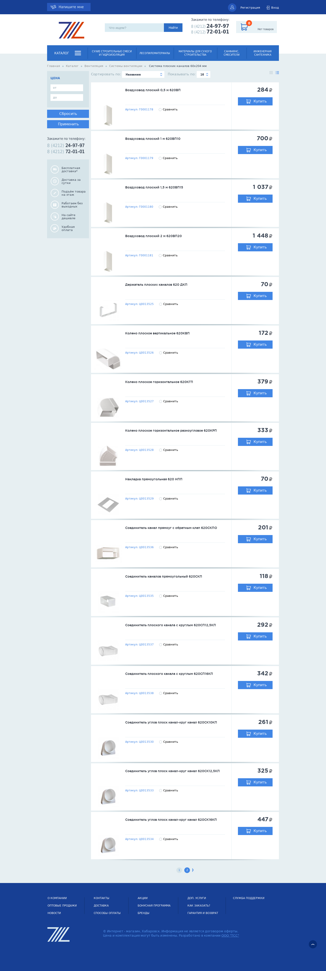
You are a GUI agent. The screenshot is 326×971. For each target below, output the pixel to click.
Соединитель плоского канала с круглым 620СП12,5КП (170, 625)
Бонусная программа (154, 905)
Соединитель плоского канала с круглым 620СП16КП (169, 674)
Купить (260, 101)
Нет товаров (265, 29)
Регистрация (250, 7)
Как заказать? (198, 905)
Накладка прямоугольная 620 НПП (153, 479)
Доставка (101, 905)
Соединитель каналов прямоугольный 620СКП (163, 576)
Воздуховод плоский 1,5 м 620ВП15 (154, 187)
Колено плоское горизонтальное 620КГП (159, 382)
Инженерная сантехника (263, 53)
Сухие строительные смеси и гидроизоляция (112, 53)
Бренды (143, 913)
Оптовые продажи (62, 905)
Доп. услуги (196, 898)
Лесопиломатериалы (154, 53)
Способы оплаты (107, 913)
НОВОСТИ (54, 913)
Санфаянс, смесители (232, 53)
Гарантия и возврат (202, 913)
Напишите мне (71, 7)
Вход (275, 7)
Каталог (61, 53)
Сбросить (68, 114)
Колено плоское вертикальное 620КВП (157, 333)
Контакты (101, 898)
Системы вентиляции (125, 66)
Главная (53, 66)
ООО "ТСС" (230, 935)
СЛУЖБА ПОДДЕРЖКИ (248, 898)
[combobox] (143, 74)
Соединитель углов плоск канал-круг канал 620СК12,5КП (172, 771)
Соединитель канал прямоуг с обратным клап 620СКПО (171, 528)
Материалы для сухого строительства (195, 53)
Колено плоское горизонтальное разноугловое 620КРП (171, 430)
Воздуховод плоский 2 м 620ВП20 (153, 236)
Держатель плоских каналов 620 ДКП (156, 284)
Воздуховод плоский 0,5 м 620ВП (153, 90)
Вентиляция (93, 66)
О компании (57, 898)
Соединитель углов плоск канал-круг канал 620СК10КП (171, 722)
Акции (143, 898)
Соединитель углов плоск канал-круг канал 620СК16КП (171, 819)
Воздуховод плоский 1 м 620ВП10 (152, 138)
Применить (68, 124)
